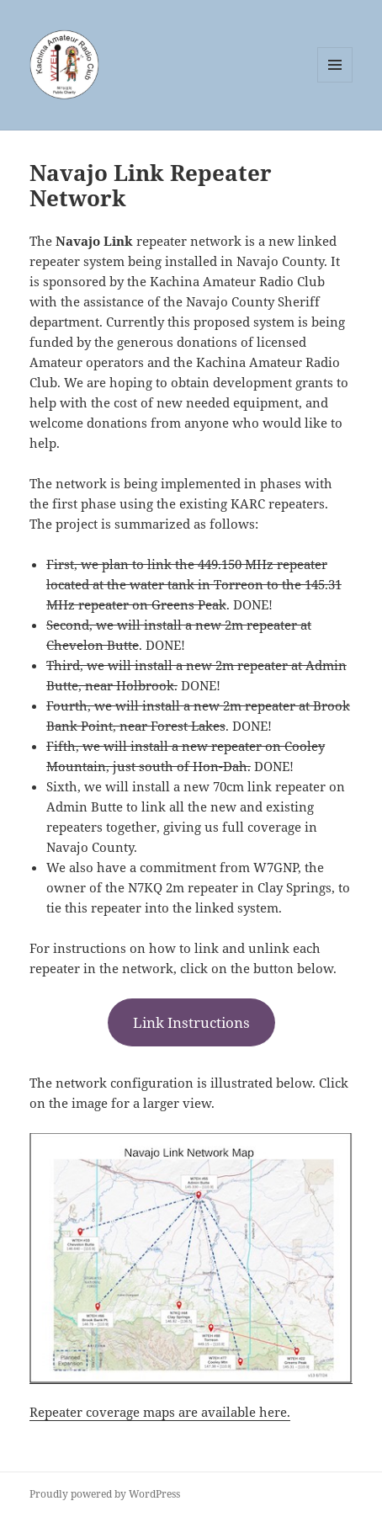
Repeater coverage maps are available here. (159, 1411)
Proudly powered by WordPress (104, 1494)
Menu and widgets (335, 82)
